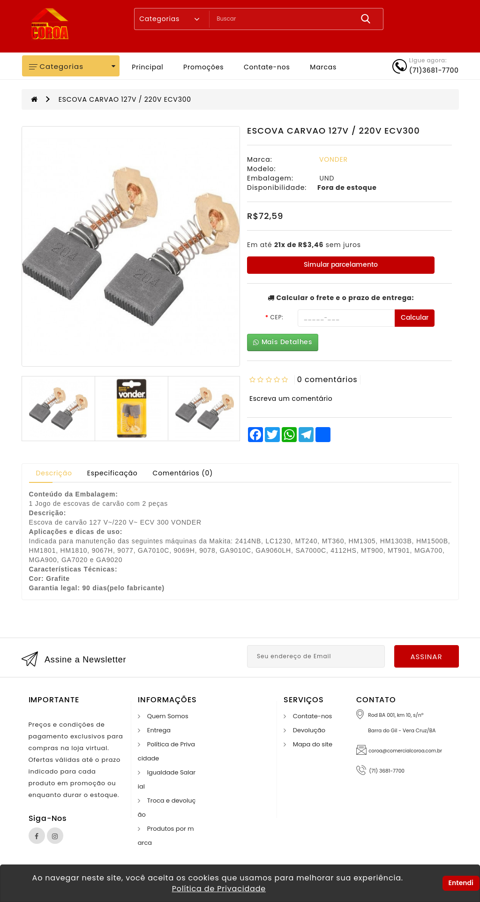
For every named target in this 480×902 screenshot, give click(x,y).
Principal (147, 67)
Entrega (159, 730)
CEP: (276, 317)
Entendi (461, 882)
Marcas (323, 67)
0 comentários (327, 379)
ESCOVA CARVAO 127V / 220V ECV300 (125, 99)
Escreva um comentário (290, 398)
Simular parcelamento (341, 264)
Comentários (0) (183, 473)
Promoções (203, 67)
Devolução (309, 730)
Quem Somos (167, 716)
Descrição (54, 473)
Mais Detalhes (282, 342)
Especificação (112, 473)
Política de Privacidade (219, 888)
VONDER (333, 159)
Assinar (426, 656)
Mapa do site (312, 744)
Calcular (414, 317)
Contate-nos (267, 67)
